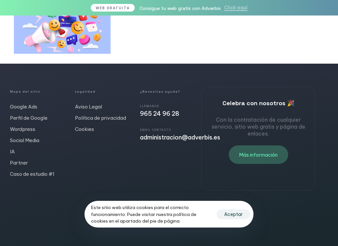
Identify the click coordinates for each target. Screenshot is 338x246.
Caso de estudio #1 (32, 174)
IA (12, 151)
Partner (19, 163)
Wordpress (22, 129)
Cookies (84, 129)
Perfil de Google (29, 118)
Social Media (24, 140)
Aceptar (233, 214)
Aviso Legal (88, 107)
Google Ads (23, 107)
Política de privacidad (100, 118)
